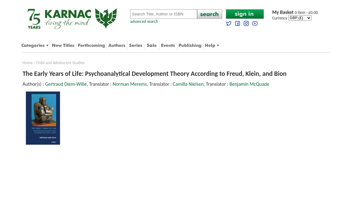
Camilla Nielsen (188, 84)
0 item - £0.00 (295, 12)
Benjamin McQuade (249, 84)
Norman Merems (130, 84)
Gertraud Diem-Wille (66, 84)
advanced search (144, 21)
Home (28, 62)
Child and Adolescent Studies (60, 62)
